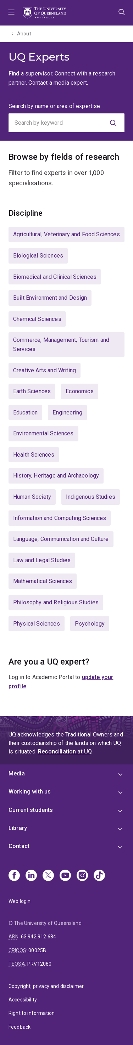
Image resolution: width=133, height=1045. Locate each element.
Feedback (20, 1027)
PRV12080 (39, 964)
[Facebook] (14, 876)
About (24, 33)
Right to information (32, 1013)
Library (18, 828)
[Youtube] (65, 876)
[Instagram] (82, 876)
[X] (48, 876)
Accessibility (23, 999)
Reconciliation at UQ (65, 751)
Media (17, 773)
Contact (19, 846)
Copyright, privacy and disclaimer (46, 986)
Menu (11, 13)
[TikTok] (99, 876)
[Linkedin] (31, 876)
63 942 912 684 (38, 936)
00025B (37, 950)
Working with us (30, 791)
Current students (31, 810)
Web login (20, 901)
